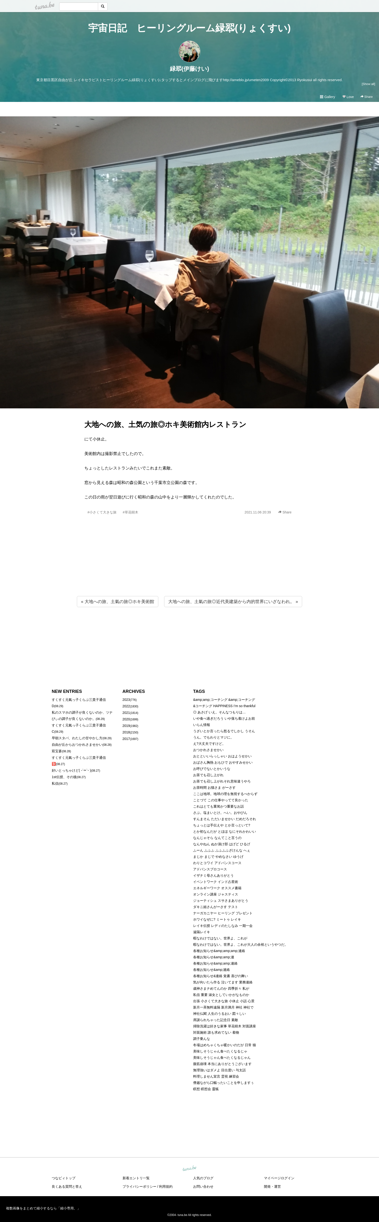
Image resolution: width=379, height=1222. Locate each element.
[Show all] (368, 84)
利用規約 (166, 1186)
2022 (126, 706)
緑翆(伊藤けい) (189, 68)
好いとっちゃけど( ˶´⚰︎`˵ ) (71, 770)
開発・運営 (272, 1186)
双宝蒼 (57, 751)
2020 (126, 719)
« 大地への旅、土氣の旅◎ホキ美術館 (117, 601)
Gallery (327, 97)
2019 (126, 726)
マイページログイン (279, 1178)
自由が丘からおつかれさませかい (77, 744)
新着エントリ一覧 (136, 1178)
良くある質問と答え (67, 1186)
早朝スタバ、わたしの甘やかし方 (77, 738)
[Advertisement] (189, 566)
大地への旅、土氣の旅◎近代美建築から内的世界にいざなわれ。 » (233, 601)
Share (366, 97)
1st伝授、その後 (64, 777)
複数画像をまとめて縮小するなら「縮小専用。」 (43, 1208)
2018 (126, 732)
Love (348, 97)
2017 (126, 739)
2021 (126, 713)
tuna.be (189, 1168)
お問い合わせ (203, 1186)
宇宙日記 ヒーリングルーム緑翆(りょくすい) (189, 28)
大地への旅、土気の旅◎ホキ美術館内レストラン (165, 424)
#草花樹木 (130, 512)
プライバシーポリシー (139, 1186)
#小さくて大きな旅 (102, 512)
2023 (126, 700)
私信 (55, 783)
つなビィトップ (63, 1178)
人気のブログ (203, 1178)
